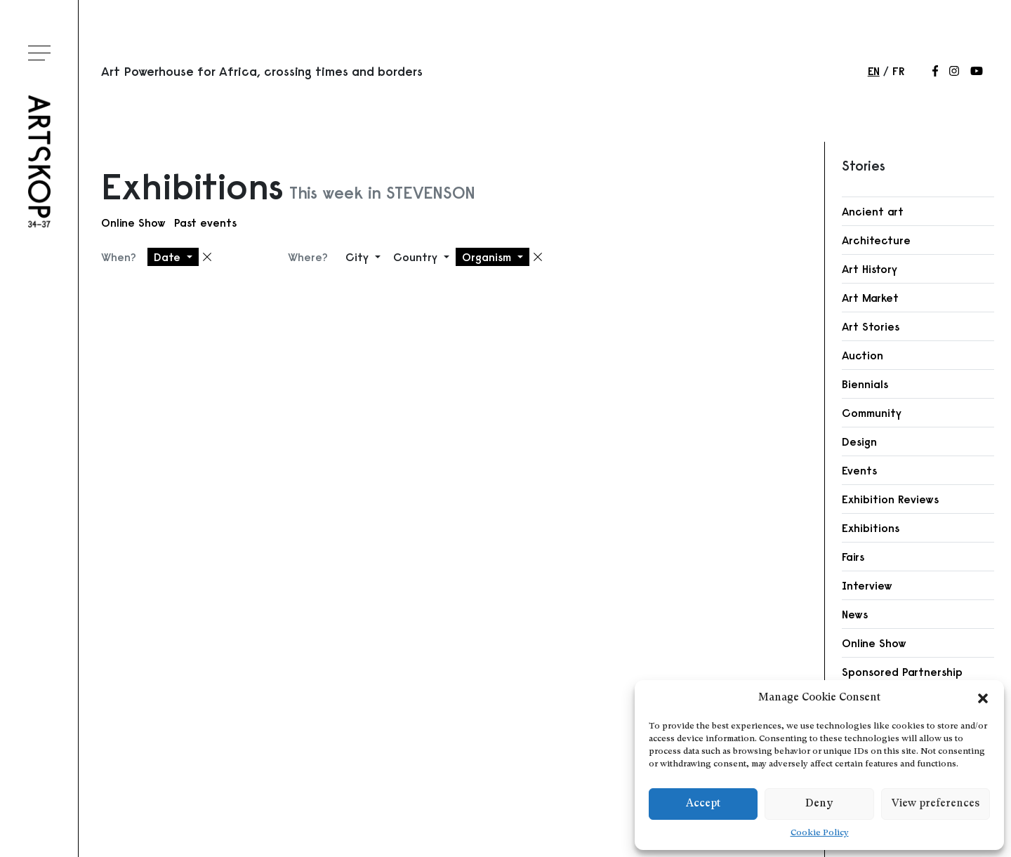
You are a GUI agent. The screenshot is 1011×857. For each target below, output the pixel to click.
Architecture (876, 240)
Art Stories (870, 326)
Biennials (865, 384)
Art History (869, 269)
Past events (205, 222)
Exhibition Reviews (890, 499)
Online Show (133, 222)
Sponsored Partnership (902, 672)
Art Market (870, 298)
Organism (488, 257)
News (855, 614)
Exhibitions (870, 528)
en (874, 71)
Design (859, 441)
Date (169, 257)
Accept (703, 804)
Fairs (853, 557)
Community (871, 413)
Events (859, 470)
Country (417, 257)
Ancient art (873, 211)
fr (898, 71)
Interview (867, 585)
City (358, 257)
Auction (862, 355)
